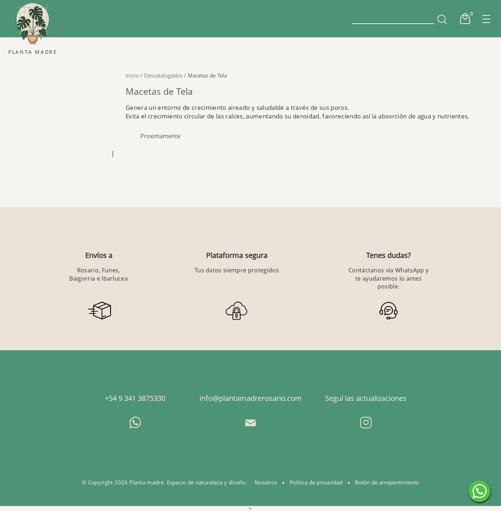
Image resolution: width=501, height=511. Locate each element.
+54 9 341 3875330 (135, 398)
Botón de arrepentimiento (387, 482)
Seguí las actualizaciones (366, 398)
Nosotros (265, 482)
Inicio (132, 75)
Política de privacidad (316, 482)
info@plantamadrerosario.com (251, 398)
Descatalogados (163, 75)
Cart (465, 18)
